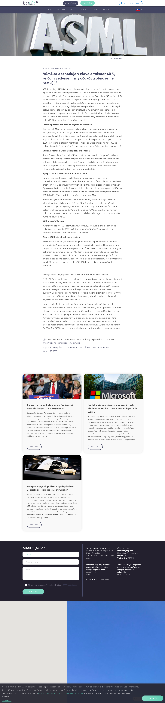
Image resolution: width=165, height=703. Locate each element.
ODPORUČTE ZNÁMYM (130, 3)
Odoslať (33, 592)
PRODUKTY (61, 10)
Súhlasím (152, 698)
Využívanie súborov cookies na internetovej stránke (60, 693)
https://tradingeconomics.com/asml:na (61, 342)
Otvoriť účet (70, 3)
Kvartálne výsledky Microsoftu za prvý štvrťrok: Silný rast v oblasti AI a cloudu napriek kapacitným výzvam (112, 408)
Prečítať (34, 446)
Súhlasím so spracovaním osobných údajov (52, 585)
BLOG (96, 10)
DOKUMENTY (83, 10)
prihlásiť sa (87, 3)
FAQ (71, 10)
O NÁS (49, 10)
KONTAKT (106, 10)
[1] (85, 119)
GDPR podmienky (70, 585)
